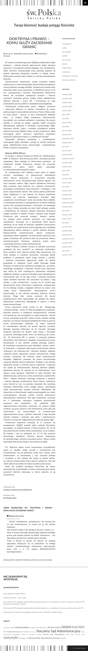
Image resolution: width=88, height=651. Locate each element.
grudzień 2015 (67, 195)
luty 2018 (65, 126)
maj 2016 (65, 175)
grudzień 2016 (67, 155)
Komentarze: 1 (42, 54)
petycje (64, 64)
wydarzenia (66, 72)
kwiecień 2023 (67, 106)
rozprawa (38, 634)
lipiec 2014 (66, 251)
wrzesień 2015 (67, 207)
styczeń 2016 (67, 191)
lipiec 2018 (66, 114)
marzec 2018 (66, 122)
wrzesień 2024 (67, 98)
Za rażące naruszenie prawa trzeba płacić (29, 488)
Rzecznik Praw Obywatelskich (54, 634)
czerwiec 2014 (67, 255)
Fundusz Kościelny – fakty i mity (14, 598)
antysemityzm (6, 627)
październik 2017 (68, 138)
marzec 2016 (66, 183)
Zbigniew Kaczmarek (16, 516)
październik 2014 (68, 239)
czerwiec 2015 (67, 215)
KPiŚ (22, 631)
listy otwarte (66, 60)
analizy (64, 48)
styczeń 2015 (67, 227)
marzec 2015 (66, 219)
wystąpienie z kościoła (70, 76)
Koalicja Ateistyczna (13, 631)
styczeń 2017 (67, 150)
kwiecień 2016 (67, 179)
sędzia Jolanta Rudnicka (73, 634)
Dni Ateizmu (32, 627)
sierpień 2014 (67, 247)
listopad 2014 (67, 235)
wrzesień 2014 (67, 243)
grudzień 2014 (67, 231)
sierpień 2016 (67, 167)
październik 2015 (68, 203)
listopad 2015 (67, 199)
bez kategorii (66, 52)
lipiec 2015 (66, 211)
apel (12, 627)
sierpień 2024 (67, 102)
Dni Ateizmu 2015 (29, 496)
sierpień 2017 (67, 142)
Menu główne (85, 2)
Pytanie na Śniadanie (28, 634)
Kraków (26, 631)
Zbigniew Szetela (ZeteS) (24, 54)
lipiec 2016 (66, 171)
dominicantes (54, 627)
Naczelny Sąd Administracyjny (58, 631)
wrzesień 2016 (67, 163)
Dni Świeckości (42, 627)
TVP (27, 638)
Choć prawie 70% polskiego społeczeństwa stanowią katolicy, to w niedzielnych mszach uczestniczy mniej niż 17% (43, 608)
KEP (4, 631)
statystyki (10, 637)
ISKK (81, 627)
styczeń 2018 (67, 130)
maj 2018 (65, 118)
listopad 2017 (67, 134)
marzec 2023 (66, 110)
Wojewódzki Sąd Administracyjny (44, 638)
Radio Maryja (66, 68)
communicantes (21, 627)
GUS (75, 627)
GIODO (7, 56)
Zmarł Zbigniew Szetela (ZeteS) (14, 594)
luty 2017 (65, 146)
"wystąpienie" (67, 44)
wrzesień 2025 (67, 94)
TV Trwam (21, 638)
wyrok (63, 638)
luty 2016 (65, 187)
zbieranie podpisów (69, 80)
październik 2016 (68, 159)
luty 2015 (65, 223)
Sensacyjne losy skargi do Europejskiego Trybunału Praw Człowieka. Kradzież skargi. (32, 612)
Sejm (83, 634)
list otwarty (33, 631)
